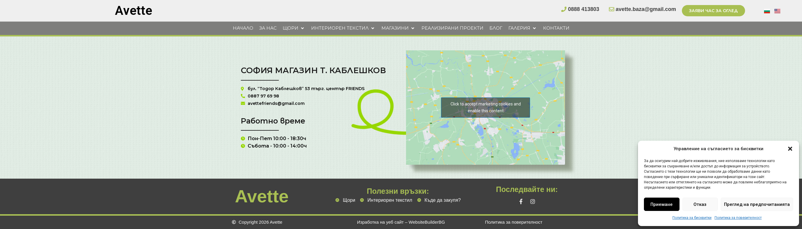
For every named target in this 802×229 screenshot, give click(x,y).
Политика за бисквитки (692, 218)
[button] (790, 149)
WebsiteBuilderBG (427, 222)
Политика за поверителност (738, 218)
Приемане (661, 204)
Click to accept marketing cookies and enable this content (486, 113)
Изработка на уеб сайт (380, 222)
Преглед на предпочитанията (757, 204)
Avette (133, 10)
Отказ (699, 204)
